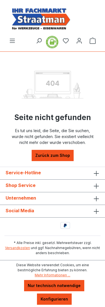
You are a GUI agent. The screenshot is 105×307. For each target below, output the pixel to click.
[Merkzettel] (66, 40)
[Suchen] (39, 40)
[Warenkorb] (92, 40)
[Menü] (12, 40)
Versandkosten (17, 248)
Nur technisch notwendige (54, 285)
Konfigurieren (54, 299)
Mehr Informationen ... (52, 275)
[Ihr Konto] (79, 40)
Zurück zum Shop (52, 155)
